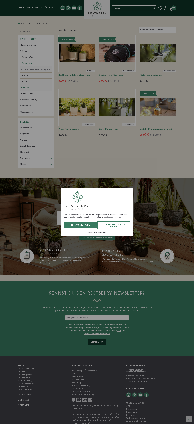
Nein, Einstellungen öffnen (113, 225)
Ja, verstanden (80, 225)
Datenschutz (92, 232)
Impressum (102, 232)
